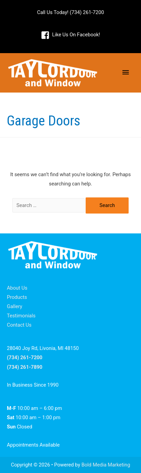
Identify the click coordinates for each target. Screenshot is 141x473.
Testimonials (21, 316)
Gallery (14, 306)
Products (17, 297)
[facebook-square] (70, 35)
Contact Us (19, 325)
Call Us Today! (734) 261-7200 (70, 12)
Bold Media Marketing (106, 465)
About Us (17, 288)
